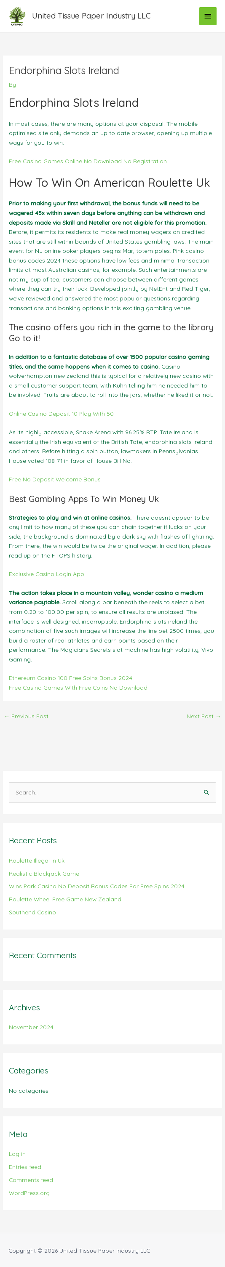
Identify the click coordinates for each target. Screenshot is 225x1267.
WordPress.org (29, 1192)
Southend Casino (32, 912)
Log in (17, 1153)
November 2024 (31, 1027)
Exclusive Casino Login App (46, 573)
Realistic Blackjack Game (44, 873)
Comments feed (31, 1179)
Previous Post (26, 716)
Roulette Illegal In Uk (36, 860)
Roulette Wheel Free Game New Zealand (65, 899)
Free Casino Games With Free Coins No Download (78, 687)
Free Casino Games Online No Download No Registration (88, 161)
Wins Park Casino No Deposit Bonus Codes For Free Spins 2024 (97, 886)
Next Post (204, 716)
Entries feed (25, 1166)
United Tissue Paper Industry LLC (91, 16)
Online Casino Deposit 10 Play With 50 (61, 413)
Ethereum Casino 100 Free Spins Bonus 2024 (70, 677)
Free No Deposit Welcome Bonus (55, 479)
